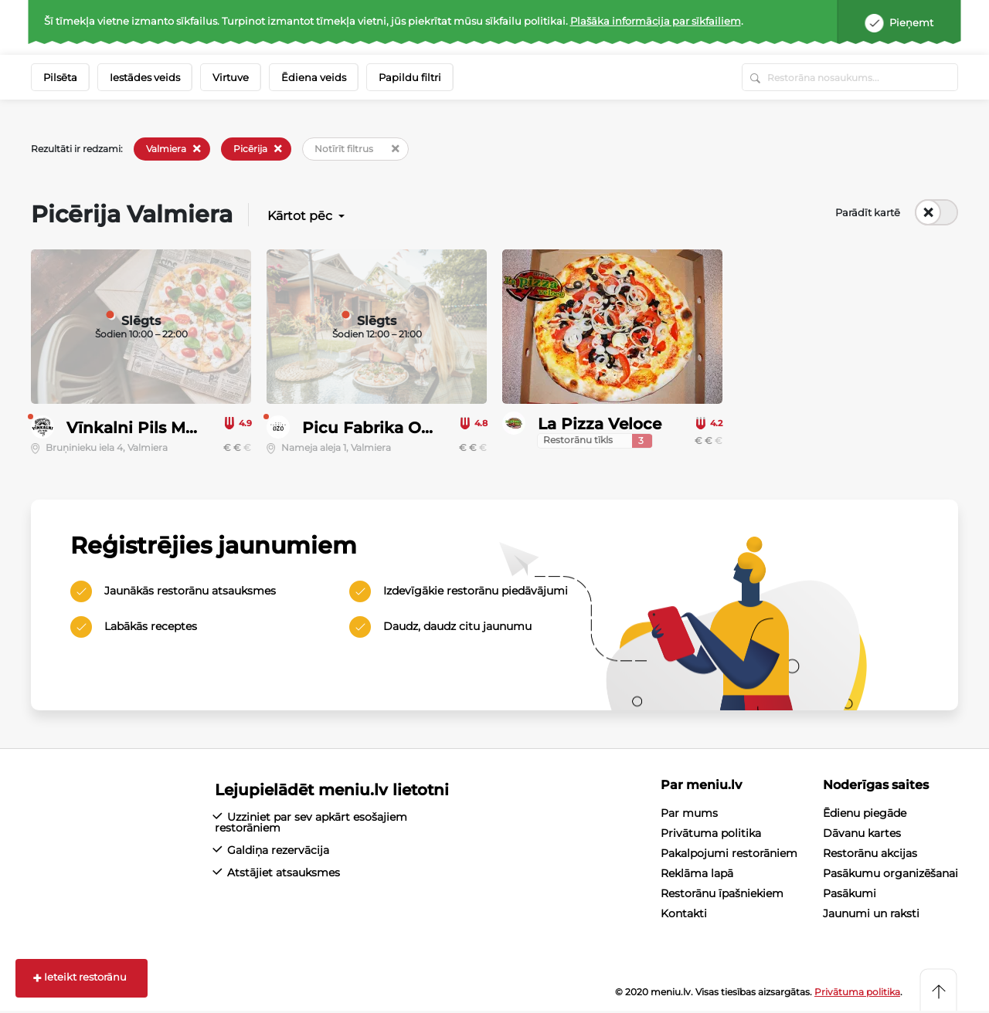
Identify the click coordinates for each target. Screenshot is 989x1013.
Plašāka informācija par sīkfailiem (655, 21)
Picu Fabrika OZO (373, 427)
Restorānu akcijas (870, 854)
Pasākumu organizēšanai (890, 874)
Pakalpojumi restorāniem (729, 854)
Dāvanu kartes (862, 834)
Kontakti (684, 914)
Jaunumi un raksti (871, 914)
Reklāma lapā (697, 874)
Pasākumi (849, 894)
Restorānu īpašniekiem (722, 894)
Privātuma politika (711, 834)
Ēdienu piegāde (864, 814)
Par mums (689, 814)
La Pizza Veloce (599, 424)
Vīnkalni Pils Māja (137, 427)
